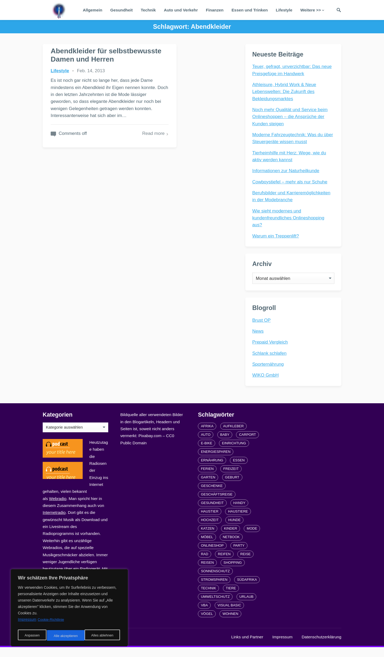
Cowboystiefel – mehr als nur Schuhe (291, 183)
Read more (112, 162)
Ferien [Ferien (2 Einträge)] (207, 479)
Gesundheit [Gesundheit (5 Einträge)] (212, 513)
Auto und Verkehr (181, 10)
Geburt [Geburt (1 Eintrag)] (232, 487)
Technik (148, 10)
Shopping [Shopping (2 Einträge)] (232, 572)
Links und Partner (247, 646)
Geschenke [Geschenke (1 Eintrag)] (212, 496)
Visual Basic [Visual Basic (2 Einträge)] (229, 615)
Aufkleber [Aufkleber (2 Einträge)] (233, 436)
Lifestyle (284, 10)
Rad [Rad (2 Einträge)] (204, 564)
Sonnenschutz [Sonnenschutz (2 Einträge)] (215, 581)
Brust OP (262, 327)
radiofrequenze (96, 646)
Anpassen (31, 636)
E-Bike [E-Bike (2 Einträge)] (206, 453)
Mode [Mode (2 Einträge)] (252, 538)
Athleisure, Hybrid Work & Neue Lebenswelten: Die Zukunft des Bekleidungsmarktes (285, 92)
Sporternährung (269, 371)
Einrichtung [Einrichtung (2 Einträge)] (234, 453)
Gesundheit (121, 10)
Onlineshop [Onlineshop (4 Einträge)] (212, 555)
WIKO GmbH (266, 382)
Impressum (282, 646)
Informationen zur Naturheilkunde (286, 171)
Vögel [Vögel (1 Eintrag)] (207, 624)
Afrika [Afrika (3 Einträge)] (207, 436)
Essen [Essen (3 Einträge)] (239, 470)
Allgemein (92, 10)
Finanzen (214, 10)
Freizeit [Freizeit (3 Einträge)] (231, 479)
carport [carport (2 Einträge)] (247, 444)
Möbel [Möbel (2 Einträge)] (207, 547)
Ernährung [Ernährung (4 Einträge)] (212, 470)
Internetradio (54, 522)
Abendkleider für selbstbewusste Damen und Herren (83, 59)
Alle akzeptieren (102, 636)
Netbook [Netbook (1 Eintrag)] (231, 547)
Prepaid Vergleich (271, 349)
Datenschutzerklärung (321, 646)
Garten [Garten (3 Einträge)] (208, 487)
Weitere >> (310, 10)
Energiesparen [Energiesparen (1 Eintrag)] (215, 461)
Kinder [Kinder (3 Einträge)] (230, 538)
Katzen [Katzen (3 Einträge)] (207, 538)
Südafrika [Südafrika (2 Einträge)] (247, 589)
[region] (69, 609)
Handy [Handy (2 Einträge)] (239, 513)
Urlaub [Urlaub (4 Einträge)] (246, 606)
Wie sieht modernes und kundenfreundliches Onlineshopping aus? (289, 219)
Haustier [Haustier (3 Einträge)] (209, 521)
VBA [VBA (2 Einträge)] (204, 615)
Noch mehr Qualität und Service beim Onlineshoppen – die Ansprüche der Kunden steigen (291, 117)
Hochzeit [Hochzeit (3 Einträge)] (209, 530)
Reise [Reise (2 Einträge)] (245, 564)
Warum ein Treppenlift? (276, 237)
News (259, 338)
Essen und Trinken (249, 10)
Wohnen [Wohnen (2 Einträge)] (230, 624)
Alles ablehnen (64, 636)
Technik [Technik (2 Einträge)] (208, 598)
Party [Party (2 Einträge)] (239, 555)
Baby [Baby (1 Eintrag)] (225, 444)
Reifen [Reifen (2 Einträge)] (224, 564)
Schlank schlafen (270, 360)
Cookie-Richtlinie (52, 622)
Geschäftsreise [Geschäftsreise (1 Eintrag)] (216, 504)
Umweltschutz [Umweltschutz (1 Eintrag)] (215, 606)
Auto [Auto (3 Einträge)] (205, 444)
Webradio (57, 508)
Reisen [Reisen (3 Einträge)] (207, 572)
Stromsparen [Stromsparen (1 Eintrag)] (214, 589)
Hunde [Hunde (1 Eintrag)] (234, 530)
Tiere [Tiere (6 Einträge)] (231, 598)
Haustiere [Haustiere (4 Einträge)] (238, 521)
